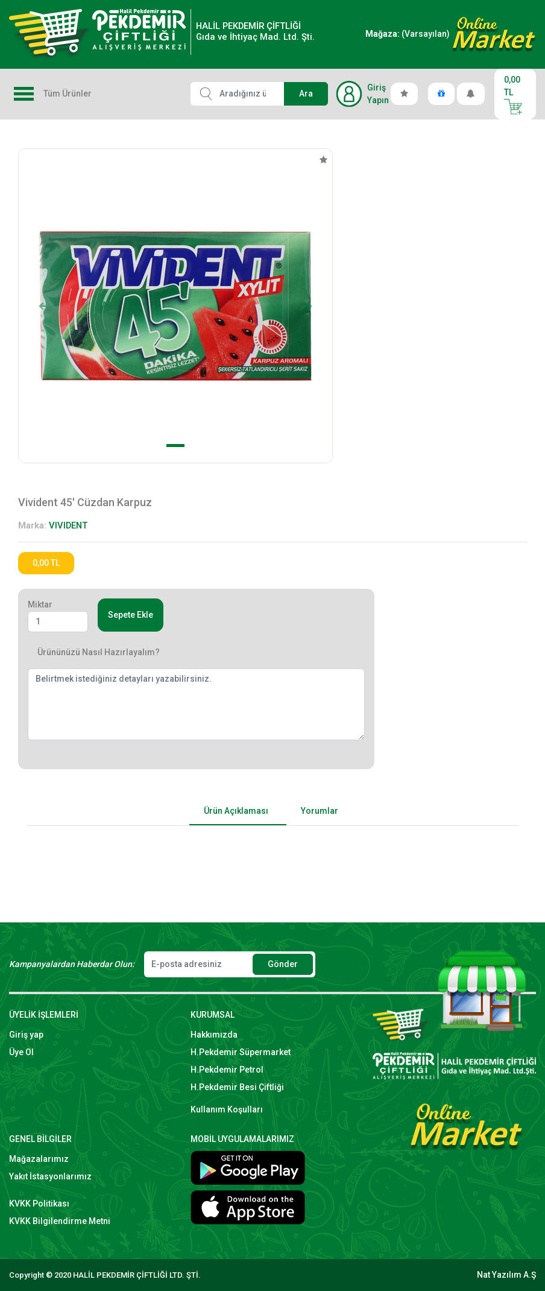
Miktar (40, 604)
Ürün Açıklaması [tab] (236, 811)
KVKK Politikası (39, 1203)
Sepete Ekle (130, 615)
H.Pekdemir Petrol (227, 1069)
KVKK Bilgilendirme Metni (59, 1221)
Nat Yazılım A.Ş (506, 1275)
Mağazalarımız (39, 1159)
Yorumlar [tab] (319, 811)
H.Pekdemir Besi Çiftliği (237, 1087)
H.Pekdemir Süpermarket (241, 1052)
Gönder (283, 964)
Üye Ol (21, 1052)
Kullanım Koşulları (227, 1109)
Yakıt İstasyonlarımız (50, 1176)
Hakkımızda (214, 1034)
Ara (306, 93)
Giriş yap (26, 1034)
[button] (42, 306)
